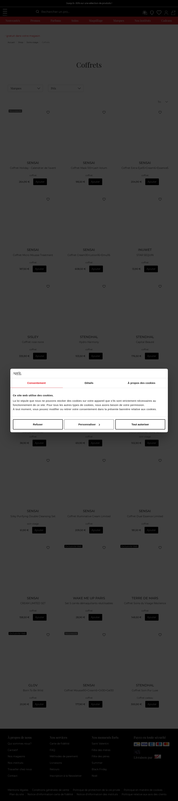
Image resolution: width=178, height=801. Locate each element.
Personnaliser (89, 424)
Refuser (38, 424)
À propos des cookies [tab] (141, 382)
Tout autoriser (140, 424)
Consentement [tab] (36, 382)
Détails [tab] (89, 382)
